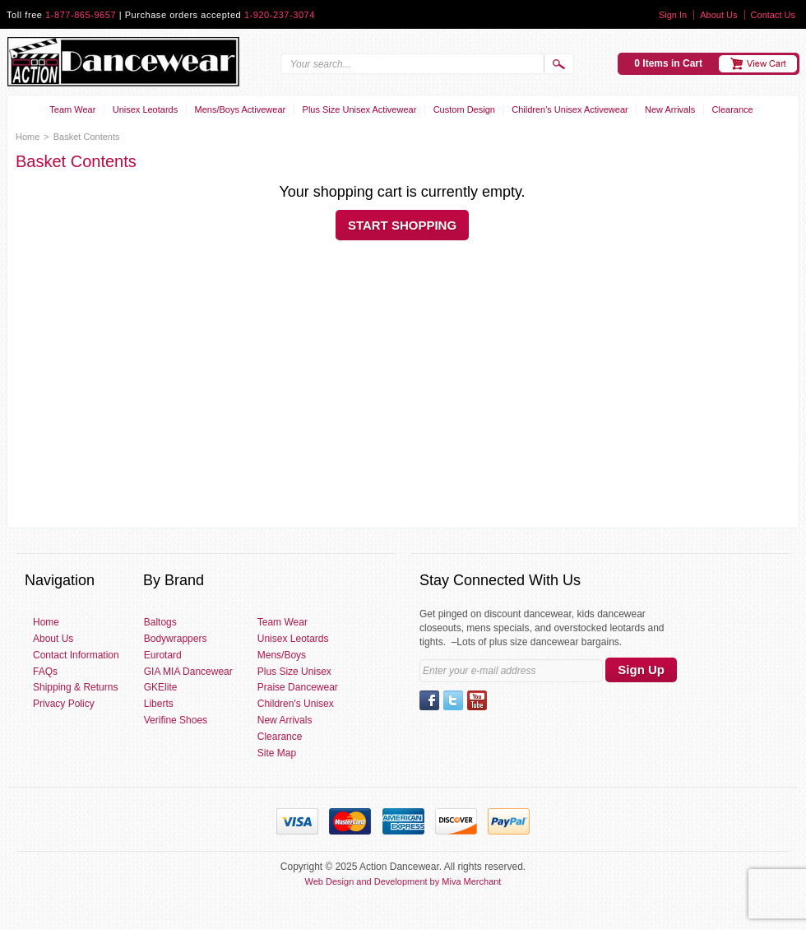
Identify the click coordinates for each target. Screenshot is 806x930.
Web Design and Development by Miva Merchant (403, 881)
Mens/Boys (281, 655)
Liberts (159, 703)
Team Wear (72, 109)
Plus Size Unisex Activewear (360, 109)
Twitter (453, 700)
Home (27, 137)
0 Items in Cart (668, 63)
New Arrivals (670, 109)
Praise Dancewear (297, 687)
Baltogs (160, 622)
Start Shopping (402, 225)
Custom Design (464, 109)
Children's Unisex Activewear (570, 109)
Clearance (732, 109)
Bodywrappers (175, 638)
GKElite (161, 687)
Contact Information (76, 655)
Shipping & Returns (75, 687)
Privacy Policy (64, 703)
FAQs (45, 671)
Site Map (276, 753)
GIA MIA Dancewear (188, 671)
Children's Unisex (295, 703)
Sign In (673, 15)
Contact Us (773, 15)
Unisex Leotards (145, 109)
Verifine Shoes (175, 720)
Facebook (429, 700)
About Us (718, 15)
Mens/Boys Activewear (240, 109)
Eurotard (163, 655)
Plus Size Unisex (294, 671)
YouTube (477, 700)
